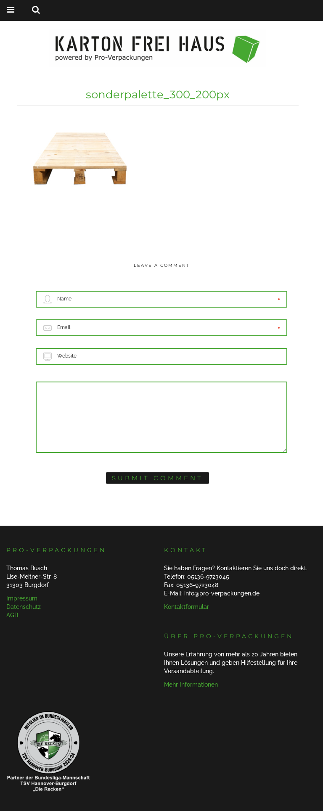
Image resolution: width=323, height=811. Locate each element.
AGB (12, 615)
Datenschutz (23, 606)
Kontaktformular (186, 606)
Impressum (21, 598)
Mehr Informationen (191, 684)
